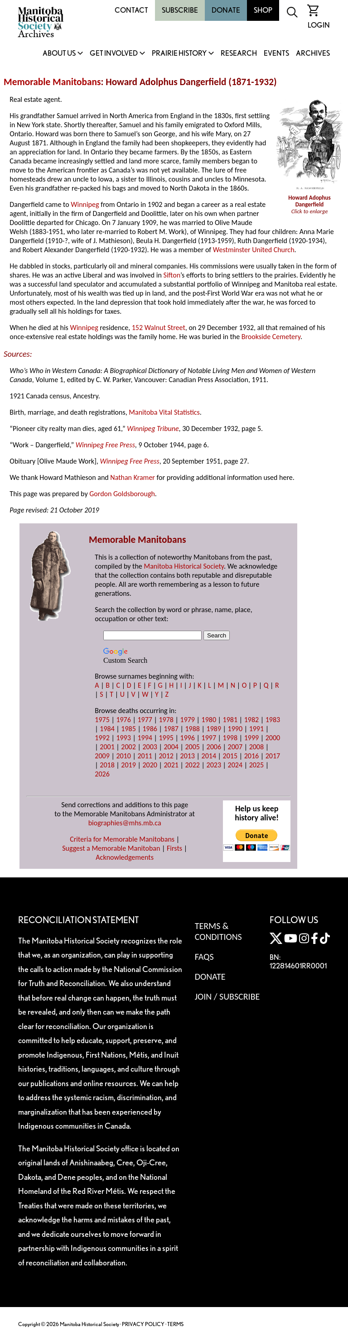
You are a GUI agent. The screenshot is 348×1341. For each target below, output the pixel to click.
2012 (166, 756)
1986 (149, 728)
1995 (166, 737)
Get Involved (114, 53)
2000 (273, 737)
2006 (214, 746)
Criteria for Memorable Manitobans (122, 839)
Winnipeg (85, 204)
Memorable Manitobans (52, 82)
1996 (187, 737)
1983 (273, 719)
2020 (149, 765)
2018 (107, 765)
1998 (230, 737)
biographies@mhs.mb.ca (124, 823)
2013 (187, 756)
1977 (144, 719)
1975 (102, 719)
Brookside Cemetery (271, 336)
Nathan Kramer (132, 477)
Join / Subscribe (227, 996)
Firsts (174, 848)
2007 (235, 746)
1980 (209, 719)
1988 (192, 728)
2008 (256, 746)
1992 (102, 737)
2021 (171, 765)
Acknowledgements (125, 857)
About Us (59, 53)
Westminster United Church (254, 249)
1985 (128, 728)
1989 (214, 728)
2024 (235, 765)
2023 (214, 765)
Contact (131, 10)
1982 (251, 719)
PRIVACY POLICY (143, 1324)
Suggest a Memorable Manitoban (111, 848)
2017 (273, 756)
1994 (144, 737)
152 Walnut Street (158, 327)
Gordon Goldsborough (122, 493)
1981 (230, 719)
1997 (209, 737)
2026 (102, 774)
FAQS (204, 956)
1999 (251, 737)
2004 (171, 746)
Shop (263, 10)
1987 (171, 728)
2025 (256, 765)
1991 (256, 728)
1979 (187, 719)
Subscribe (180, 10)
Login (319, 25)
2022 (192, 765)
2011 (144, 756)
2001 (107, 746)
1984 (107, 728)
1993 (123, 737)
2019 (128, 765)
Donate (226, 10)
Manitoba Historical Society (184, 566)
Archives (313, 53)
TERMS (175, 1324)
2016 (251, 756)
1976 (123, 719)
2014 (209, 756)
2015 (230, 756)
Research (239, 53)
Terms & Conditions (218, 931)
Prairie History (179, 53)
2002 (128, 746)
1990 (235, 728)
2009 (102, 756)
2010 (123, 756)
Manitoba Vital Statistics (164, 412)
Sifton (172, 275)
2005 (192, 746)
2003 (149, 746)
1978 (166, 719)
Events (276, 53)
